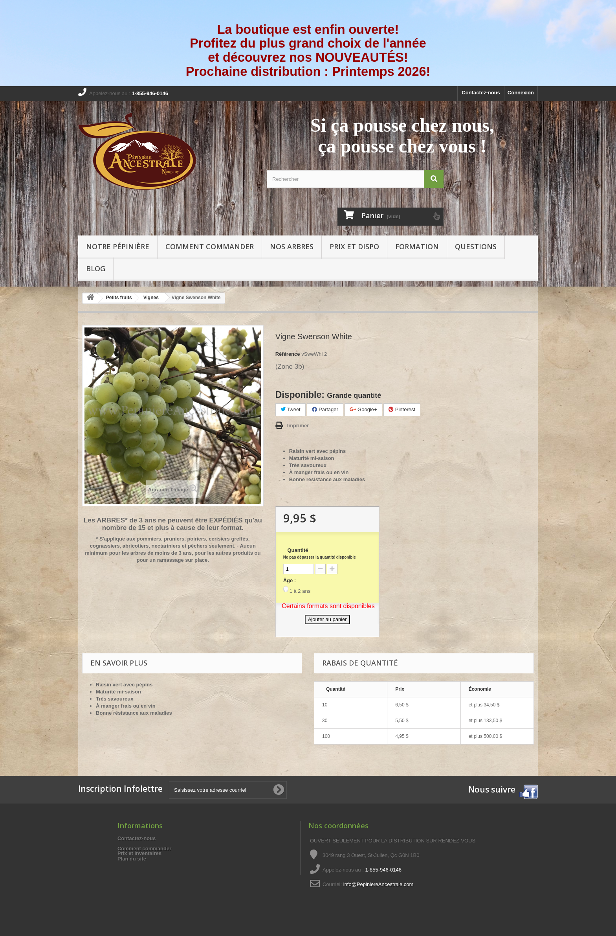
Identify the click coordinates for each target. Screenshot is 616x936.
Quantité (319, 553)
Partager (325, 409)
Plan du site (131, 859)
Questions (476, 246)
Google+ (363, 409)
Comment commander (209, 246)
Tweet (290, 409)
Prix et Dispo (354, 246)
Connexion (521, 93)
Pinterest (402, 409)
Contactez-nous (481, 93)
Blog (95, 268)
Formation (417, 246)
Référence (287, 354)
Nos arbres (292, 246)
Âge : (289, 580)
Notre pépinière (117, 246)
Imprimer (298, 425)
